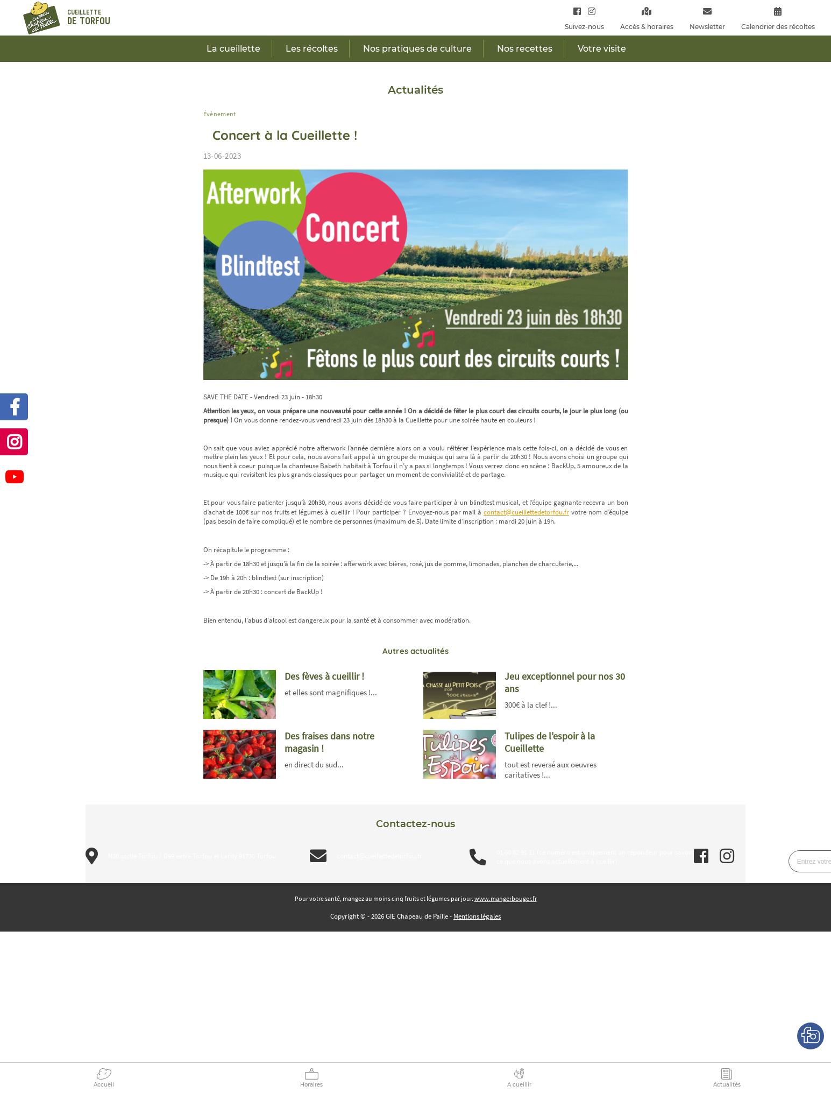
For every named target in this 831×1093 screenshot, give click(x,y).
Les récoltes (312, 49)
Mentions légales (477, 916)
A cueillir (519, 1084)
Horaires (311, 1084)
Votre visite (602, 49)
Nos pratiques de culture (417, 49)
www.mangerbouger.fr (505, 898)
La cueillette (233, 49)
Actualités (727, 1084)
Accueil (104, 1084)
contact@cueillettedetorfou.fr (526, 512)
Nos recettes (524, 49)
